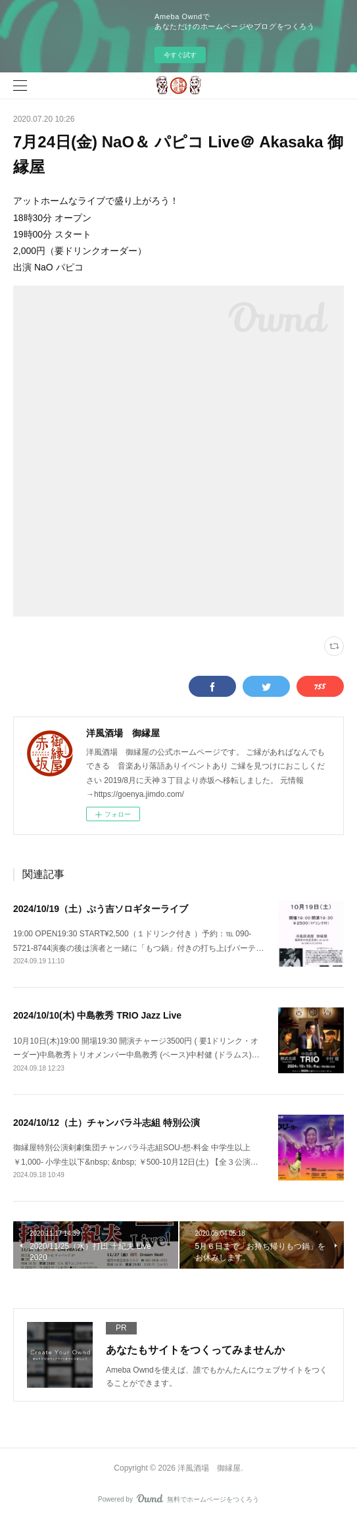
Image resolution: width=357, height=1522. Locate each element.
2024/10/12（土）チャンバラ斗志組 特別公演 (106, 1122)
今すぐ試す (180, 55)
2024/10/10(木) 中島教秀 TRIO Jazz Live (97, 1015)
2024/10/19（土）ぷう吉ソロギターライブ (100, 908)
